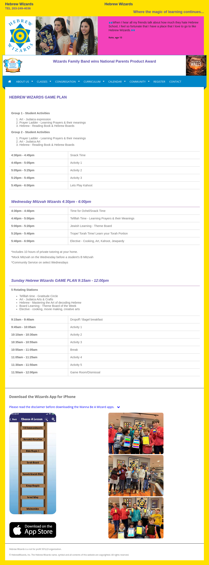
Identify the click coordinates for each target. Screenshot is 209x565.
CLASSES (42, 81)
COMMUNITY (138, 81)
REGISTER (159, 81)
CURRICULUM (92, 81)
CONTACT (175, 81)
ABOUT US (23, 81)
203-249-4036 (21, 8)
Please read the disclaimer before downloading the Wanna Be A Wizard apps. (65, 407)
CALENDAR (115, 81)
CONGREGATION (65, 81)
